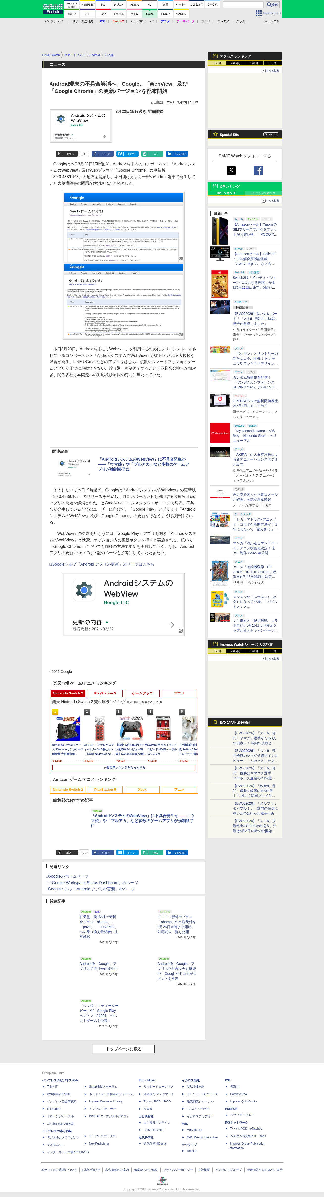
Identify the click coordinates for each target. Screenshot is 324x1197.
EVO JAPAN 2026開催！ (236, 722)
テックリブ (189, 1145)
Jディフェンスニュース (202, 1094)
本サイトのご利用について (59, 1170)
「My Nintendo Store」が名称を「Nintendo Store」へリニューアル (255, 436)
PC (152, 21)
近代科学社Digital (155, 1143)
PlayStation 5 (105, 693)
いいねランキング (263, 193)
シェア (106, 154)
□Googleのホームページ (67, 876)
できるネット (56, 1145)
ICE (227, 1080)
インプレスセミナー (102, 1109)
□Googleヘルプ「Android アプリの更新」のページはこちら (102, 564)
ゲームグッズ (142, 693)
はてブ (131, 154)
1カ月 (272, 63)
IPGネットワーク (236, 1122)
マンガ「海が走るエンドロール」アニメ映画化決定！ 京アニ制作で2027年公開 (255, 548)
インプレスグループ (228, 1170)
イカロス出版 (191, 1080)
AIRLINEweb (195, 1086)
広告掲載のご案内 (117, 1170)
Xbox (142, 789)
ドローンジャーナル (60, 1116)
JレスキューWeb (198, 1109)
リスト (84, 154)
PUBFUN (231, 1109)
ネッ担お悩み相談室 (60, 1123)
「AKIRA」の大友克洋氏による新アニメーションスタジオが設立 (255, 459)
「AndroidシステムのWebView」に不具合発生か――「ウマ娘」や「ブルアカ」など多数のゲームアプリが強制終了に (143, 464)
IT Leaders (54, 1109)
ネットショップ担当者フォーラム (111, 1094)
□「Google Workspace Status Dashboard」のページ (92, 883)
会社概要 (204, 1170)
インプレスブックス (102, 1136)
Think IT (52, 1086)
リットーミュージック (158, 1086)
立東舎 (148, 1109)
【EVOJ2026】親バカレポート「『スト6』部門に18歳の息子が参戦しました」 (255, 319)
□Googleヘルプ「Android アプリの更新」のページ (90, 889)
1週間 (254, 63)
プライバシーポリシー (178, 1170)
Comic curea (238, 1094)
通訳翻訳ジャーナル (200, 1101)
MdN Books (194, 1130)
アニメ (179, 693)
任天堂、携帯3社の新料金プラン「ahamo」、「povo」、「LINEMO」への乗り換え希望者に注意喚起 (99, 927)
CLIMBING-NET (154, 1130)
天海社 (234, 1086)
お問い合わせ (91, 1170)
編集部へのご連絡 (146, 1170)
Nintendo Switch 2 (68, 693)
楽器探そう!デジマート (159, 1094)
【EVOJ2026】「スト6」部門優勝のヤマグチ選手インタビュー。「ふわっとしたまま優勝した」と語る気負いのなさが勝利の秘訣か (255, 760)
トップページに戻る (124, 1049)
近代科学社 (146, 1137)
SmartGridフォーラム (103, 1086)
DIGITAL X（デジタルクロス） (109, 1116)
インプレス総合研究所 (62, 1101)
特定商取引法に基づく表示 (265, 1170)
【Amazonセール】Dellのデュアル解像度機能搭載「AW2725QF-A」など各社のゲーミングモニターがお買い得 (255, 264)
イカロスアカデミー (200, 1116)
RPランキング (226, 193)
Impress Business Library (106, 1101)
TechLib (192, 1151)
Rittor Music (147, 1080)
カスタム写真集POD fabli (248, 1136)
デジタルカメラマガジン (63, 1137)
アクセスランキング (235, 56)
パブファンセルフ (242, 1115)
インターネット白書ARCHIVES (68, 1152)
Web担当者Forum (59, 1094)
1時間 (217, 63)
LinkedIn (180, 154)
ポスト (70, 154)
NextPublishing (99, 1143)
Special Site (229, 135)
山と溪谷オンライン (157, 1122)
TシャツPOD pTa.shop (246, 1128)
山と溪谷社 (146, 1116)
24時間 (235, 63)
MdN (185, 1123)
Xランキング (229, 187)
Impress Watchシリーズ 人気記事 (246, 644)
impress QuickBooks (243, 1101)
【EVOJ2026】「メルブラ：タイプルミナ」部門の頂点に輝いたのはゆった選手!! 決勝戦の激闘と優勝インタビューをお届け (255, 813)
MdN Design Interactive (202, 1137)
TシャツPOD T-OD (157, 1101)
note (155, 154)
